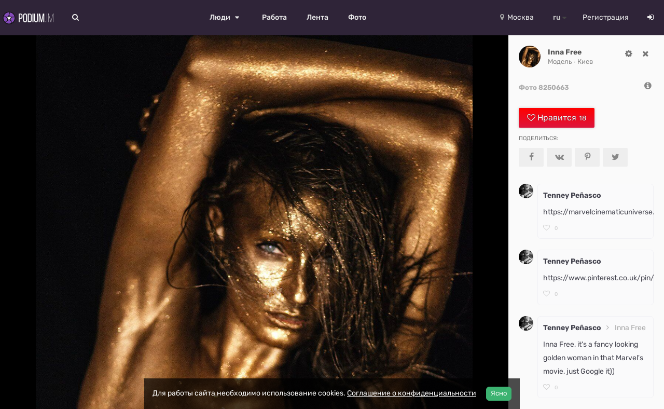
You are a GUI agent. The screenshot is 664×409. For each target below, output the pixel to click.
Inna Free (565, 52)
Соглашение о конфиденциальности (411, 393)
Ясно (499, 393)
